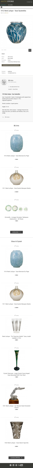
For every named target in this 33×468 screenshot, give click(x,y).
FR (27, 2)
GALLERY (10, 89)
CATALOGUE (3, 5)
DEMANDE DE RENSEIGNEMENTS (11, 65)
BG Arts (10, 80)
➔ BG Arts (10, 71)
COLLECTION (15, 89)
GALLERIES (10, 5)
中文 (31, 2)
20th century (7, 117)
